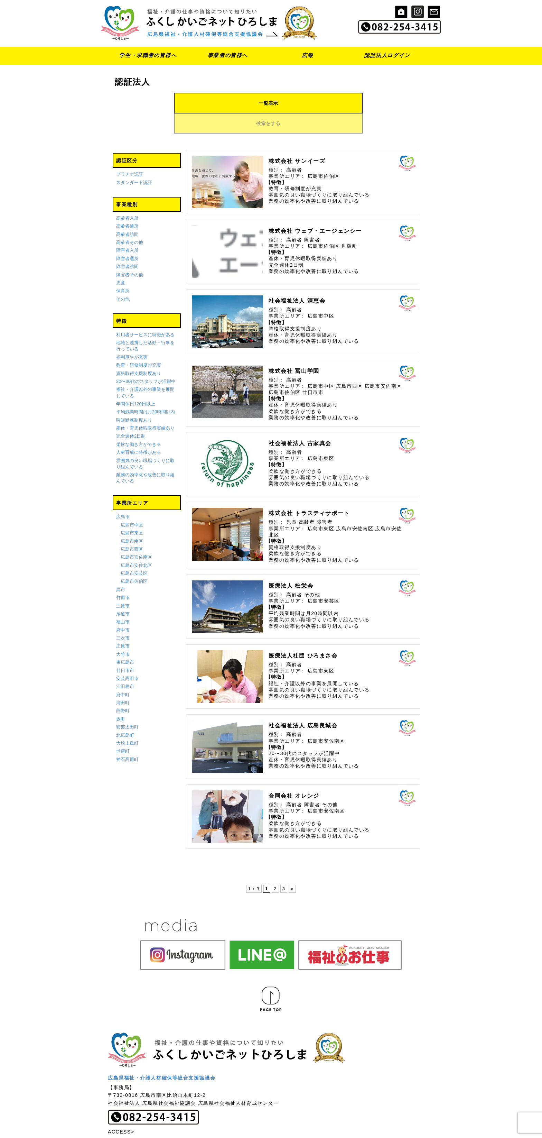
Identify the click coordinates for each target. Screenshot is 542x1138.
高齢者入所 (127, 198)
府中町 (123, 674)
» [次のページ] (292, 869)
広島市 (123, 496)
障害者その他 (129, 254)
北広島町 (125, 715)
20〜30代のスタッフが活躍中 (146, 361)
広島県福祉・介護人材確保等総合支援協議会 (162, 1058)
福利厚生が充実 (132, 337)
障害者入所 (127, 230)
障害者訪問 (127, 246)
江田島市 (125, 666)
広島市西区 (132, 529)
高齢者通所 (127, 206)
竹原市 (123, 577)
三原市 (123, 585)
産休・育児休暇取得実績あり (145, 408)
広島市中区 (132, 504)
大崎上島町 (127, 723)
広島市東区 (132, 512)
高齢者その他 (129, 222)
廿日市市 (125, 650)
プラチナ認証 (129, 154)
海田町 (123, 682)
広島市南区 (132, 521)
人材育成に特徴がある (138, 432)
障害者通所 (127, 238)
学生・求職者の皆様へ (148, 55)
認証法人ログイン (387, 55)
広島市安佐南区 (136, 537)
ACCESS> (121, 1111)
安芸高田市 (127, 658)
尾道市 (123, 593)
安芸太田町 (127, 706)
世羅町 (123, 731)
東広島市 (125, 642)
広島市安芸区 (134, 553)
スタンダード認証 (134, 162)
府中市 (123, 610)
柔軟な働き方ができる (138, 424)
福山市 (123, 602)
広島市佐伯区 (134, 561)
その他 (123, 279)
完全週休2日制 (131, 416)
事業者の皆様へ (228, 55)
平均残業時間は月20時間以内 (145, 392)
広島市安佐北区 (136, 545)
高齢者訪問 (127, 214)
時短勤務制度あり (134, 400)
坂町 (120, 698)
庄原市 (123, 626)
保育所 (123, 271)
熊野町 (123, 691)
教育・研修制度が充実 (138, 345)
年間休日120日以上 (135, 383)
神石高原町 (127, 739)
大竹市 (123, 634)
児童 (120, 262)
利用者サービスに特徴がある (145, 314)
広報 (307, 55)
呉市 (120, 569)
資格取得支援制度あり (138, 353)
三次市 (123, 618)
